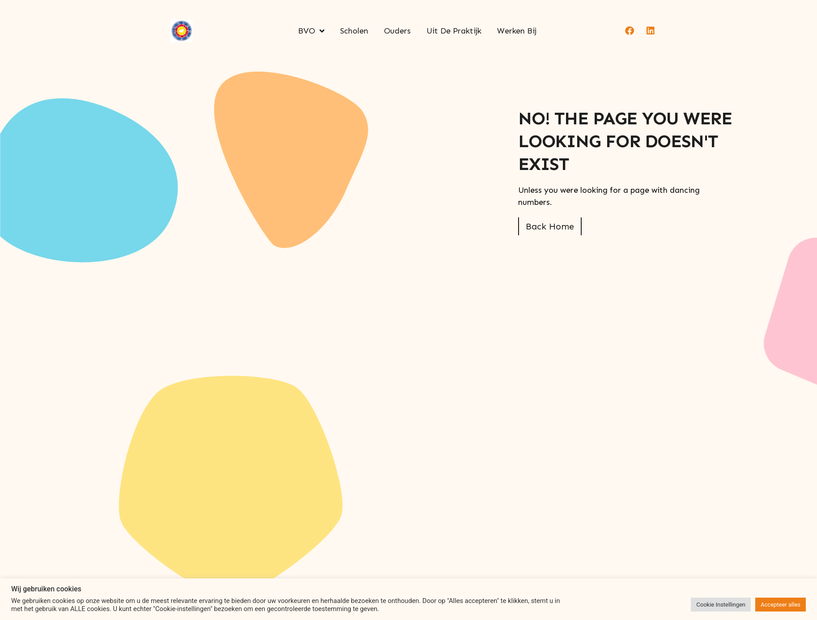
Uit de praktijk (453, 31)
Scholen (354, 31)
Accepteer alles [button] (780, 604)
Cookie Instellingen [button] (720, 604)
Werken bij (516, 31)
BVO (311, 31)
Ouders (397, 31)
